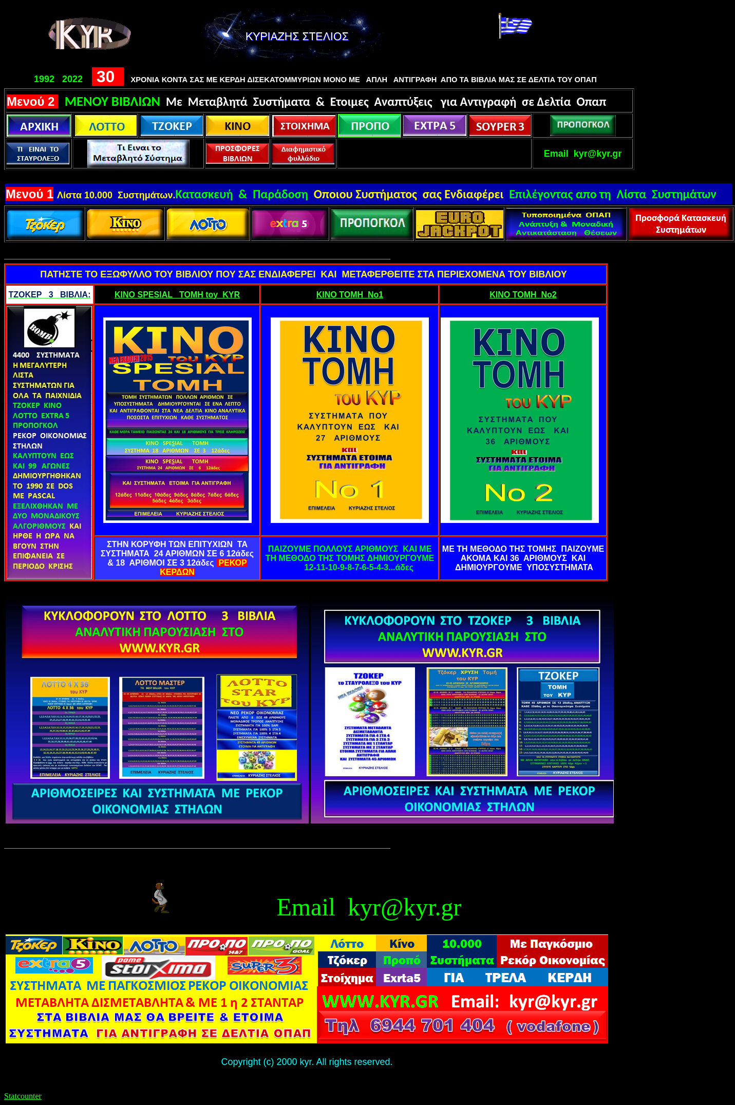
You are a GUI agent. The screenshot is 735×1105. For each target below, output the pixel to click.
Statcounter (23, 1096)
